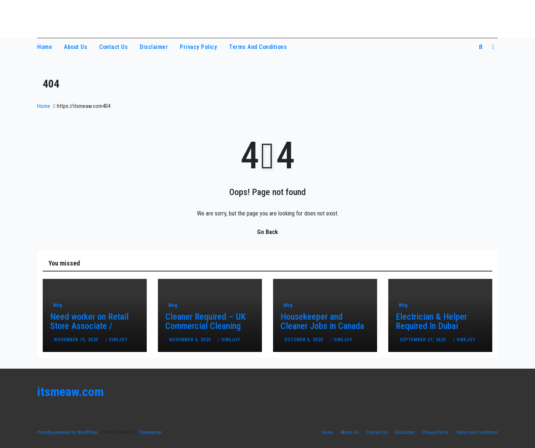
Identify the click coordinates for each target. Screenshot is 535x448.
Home (44, 46)
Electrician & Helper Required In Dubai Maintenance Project (433, 326)
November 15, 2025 (77, 339)
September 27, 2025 (424, 339)
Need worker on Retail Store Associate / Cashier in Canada (89, 326)
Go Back (267, 231)
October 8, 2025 (305, 339)
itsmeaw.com (72, 18)
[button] (480, 46)
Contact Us (113, 46)
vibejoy (116, 339)
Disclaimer (154, 46)
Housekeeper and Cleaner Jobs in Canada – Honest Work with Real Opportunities (324, 331)
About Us (75, 46)
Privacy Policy (198, 46)
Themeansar (150, 432)
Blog (57, 305)
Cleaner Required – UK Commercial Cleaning (205, 321)
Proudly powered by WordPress (68, 432)
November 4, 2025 (191, 339)
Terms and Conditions (258, 46)
